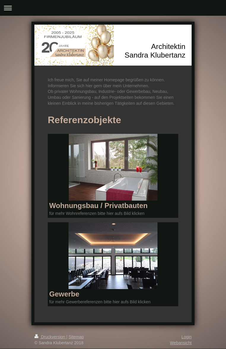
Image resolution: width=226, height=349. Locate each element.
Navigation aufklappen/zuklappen (113, 7)
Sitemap (76, 336)
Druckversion (50, 336)
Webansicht (181, 342)
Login (187, 336)
